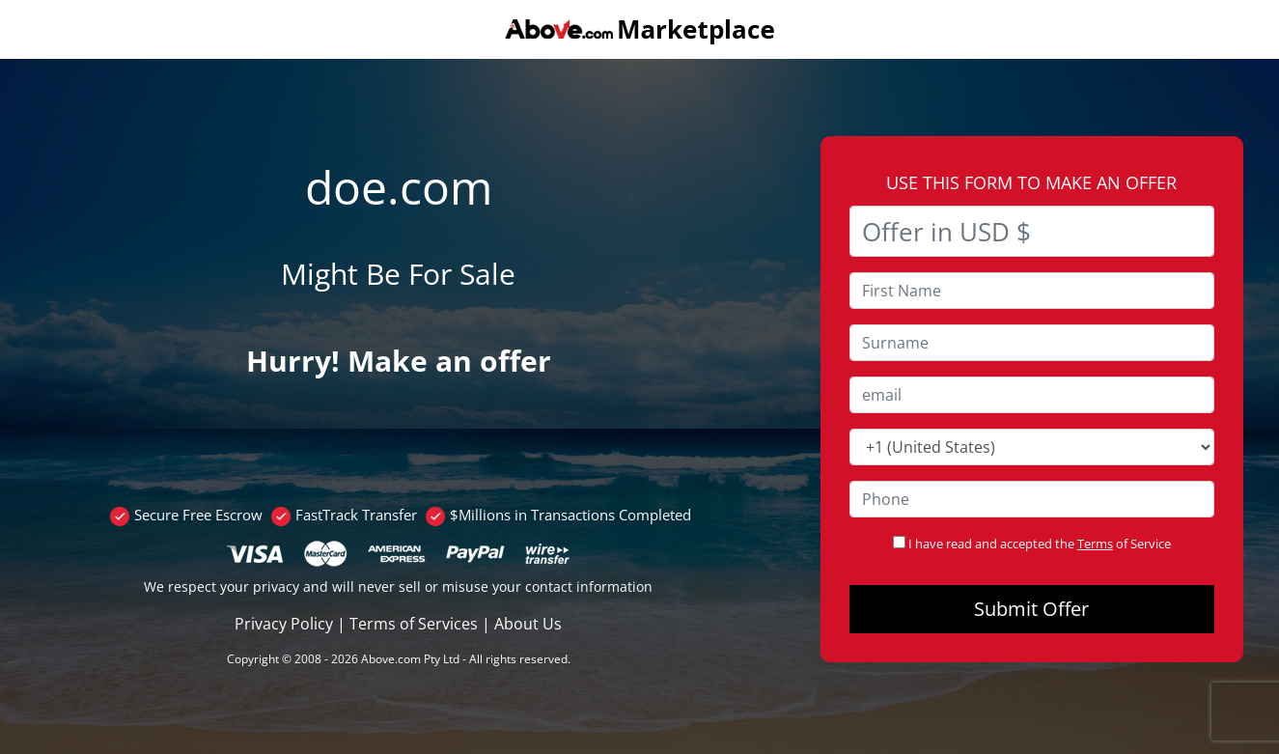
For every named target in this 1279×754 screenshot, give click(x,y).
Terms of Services (413, 623)
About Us (528, 623)
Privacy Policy (284, 623)
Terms (1095, 543)
